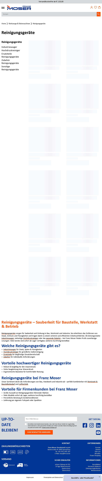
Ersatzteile (7, 355)
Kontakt (66, 443)
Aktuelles (98, 453)
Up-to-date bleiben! (9, 425)
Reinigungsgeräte (39, 24)
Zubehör (6, 357)
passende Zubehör (53, 338)
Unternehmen (94, 443)
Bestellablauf (96, 464)
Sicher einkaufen (62, 460)
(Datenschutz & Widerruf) (49, 427)
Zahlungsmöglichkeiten (93, 468)
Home (3, 24)
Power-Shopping (95, 455)
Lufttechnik (23, 384)
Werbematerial (96, 470)
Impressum (30, 477)
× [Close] (99, 477)
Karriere (98, 449)
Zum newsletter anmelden (38, 432)
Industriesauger (9, 47)
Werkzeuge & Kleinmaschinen (19, 24)
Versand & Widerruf (94, 466)
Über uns (98, 451)
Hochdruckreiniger (10, 50)
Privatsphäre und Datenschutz (53, 477)
